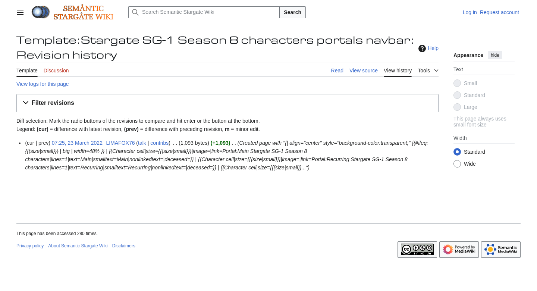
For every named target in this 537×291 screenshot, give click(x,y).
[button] (227, 103)
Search (292, 12)
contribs (159, 143)
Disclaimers (123, 245)
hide (495, 55)
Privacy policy (30, 245)
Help (428, 48)
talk (142, 143)
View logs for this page (42, 84)
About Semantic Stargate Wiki (77, 245)
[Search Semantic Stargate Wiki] (204, 12)
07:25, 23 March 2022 (77, 143)
